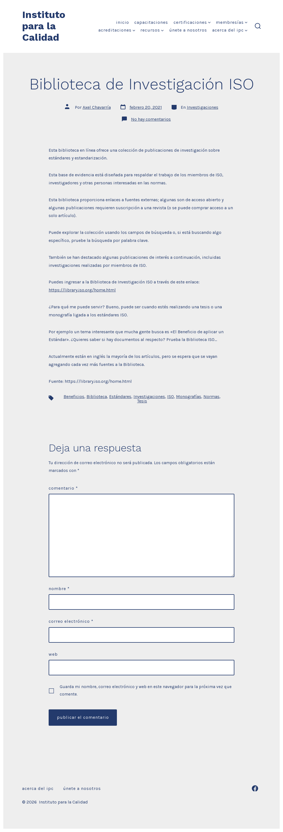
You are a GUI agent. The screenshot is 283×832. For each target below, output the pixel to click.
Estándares (120, 396)
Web (53, 654)
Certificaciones (192, 22)
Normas (211, 396)
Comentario (63, 488)
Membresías (231, 22)
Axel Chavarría (97, 107)
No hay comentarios (151, 119)
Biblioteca (97, 396)
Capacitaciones (151, 22)
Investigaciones (202, 107)
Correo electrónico (71, 621)
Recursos (152, 30)
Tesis (142, 401)
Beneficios (74, 396)
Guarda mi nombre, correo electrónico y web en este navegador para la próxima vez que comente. (146, 690)
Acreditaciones (116, 30)
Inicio (122, 22)
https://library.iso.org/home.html (82, 290)
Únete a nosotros (188, 30)
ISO (170, 396)
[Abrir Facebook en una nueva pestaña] (255, 788)
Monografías (188, 396)
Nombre (59, 588)
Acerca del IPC (229, 30)
